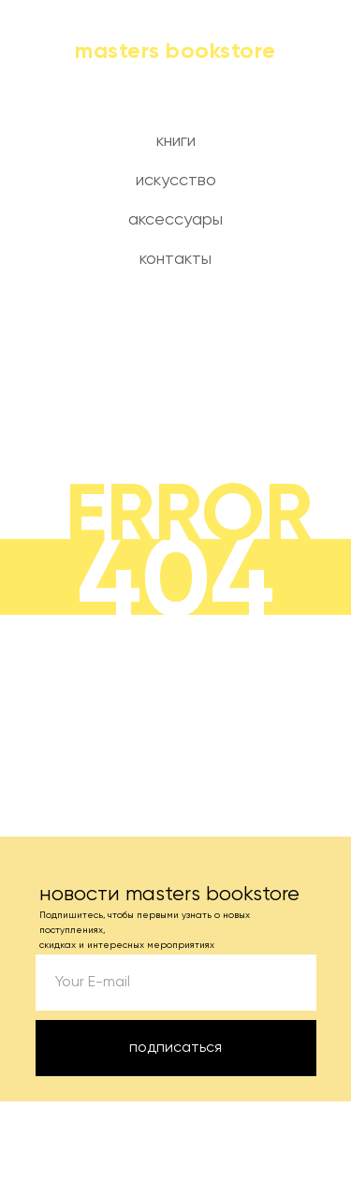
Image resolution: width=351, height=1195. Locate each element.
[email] (176, 983)
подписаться (175, 1048)
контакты (175, 259)
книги (176, 141)
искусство (176, 180)
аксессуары (175, 219)
